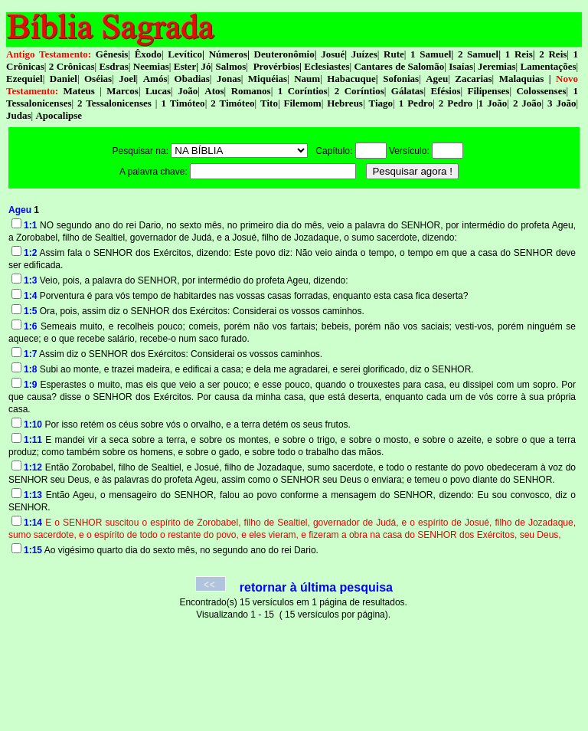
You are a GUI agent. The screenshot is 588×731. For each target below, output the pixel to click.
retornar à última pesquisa (316, 587)
